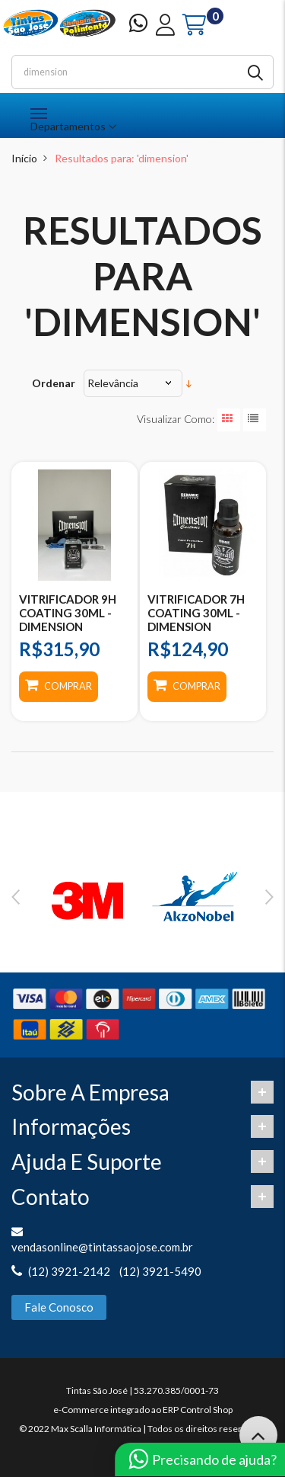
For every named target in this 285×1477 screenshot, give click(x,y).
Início (24, 158)
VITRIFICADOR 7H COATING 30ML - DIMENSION (196, 612)
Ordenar (53, 382)
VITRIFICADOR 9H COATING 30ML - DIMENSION (67, 612)
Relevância (112, 382)
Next (269, 897)
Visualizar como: (175, 418)
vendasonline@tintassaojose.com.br (102, 1247)
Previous (15, 897)
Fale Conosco (58, 1307)
